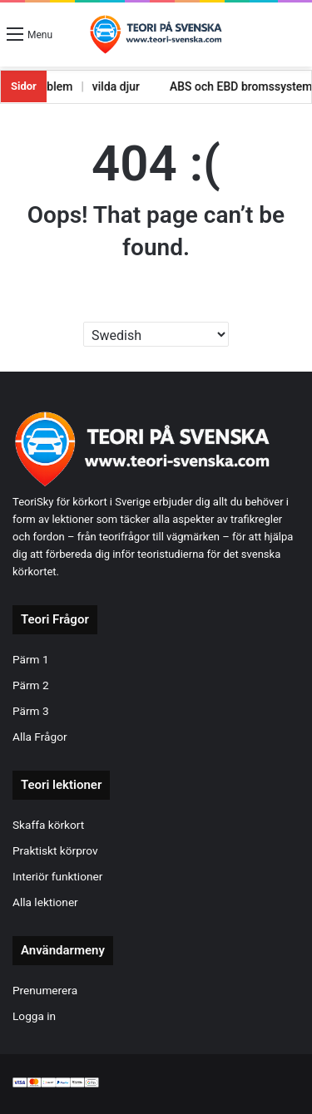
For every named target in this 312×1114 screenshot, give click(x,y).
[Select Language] (156, 334)
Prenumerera (44, 990)
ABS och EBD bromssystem (228, 86)
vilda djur (103, 86)
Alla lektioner (45, 902)
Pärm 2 (30, 685)
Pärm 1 (30, 659)
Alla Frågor (39, 736)
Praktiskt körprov (55, 850)
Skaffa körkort (48, 824)
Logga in (34, 1016)
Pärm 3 (30, 710)
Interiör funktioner (57, 876)
